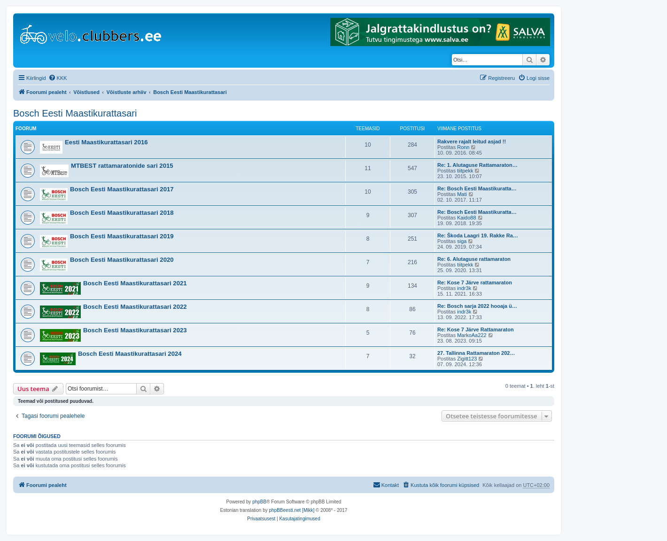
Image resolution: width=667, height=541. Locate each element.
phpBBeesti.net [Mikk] (292, 510)
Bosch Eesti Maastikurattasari (75, 113)
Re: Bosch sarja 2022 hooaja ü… (477, 306)
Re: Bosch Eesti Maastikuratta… (477, 188)
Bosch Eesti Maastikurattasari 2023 (135, 330)
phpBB (259, 501)
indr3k (464, 288)
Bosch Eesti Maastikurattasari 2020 (122, 259)
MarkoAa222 (471, 335)
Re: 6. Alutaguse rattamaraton (474, 259)
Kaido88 (466, 217)
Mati (462, 194)
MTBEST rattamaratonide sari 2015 (122, 165)
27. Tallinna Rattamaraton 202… (476, 353)
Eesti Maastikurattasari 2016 (106, 142)
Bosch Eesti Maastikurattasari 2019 (122, 236)
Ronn (463, 147)
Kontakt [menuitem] (386, 484)
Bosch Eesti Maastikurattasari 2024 (130, 353)
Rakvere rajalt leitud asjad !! (471, 141)
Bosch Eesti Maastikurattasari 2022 (135, 306)
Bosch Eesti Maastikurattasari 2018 (122, 212)
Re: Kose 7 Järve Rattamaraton (475, 329)
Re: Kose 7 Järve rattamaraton (474, 282)
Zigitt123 (467, 358)
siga (461, 241)
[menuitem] (57, 78)
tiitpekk (465, 170)
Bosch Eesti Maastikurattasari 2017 (122, 189)
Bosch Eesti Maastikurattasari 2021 (135, 283)
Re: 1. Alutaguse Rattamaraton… (477, 165)
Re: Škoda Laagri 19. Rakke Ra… (477, 235)
